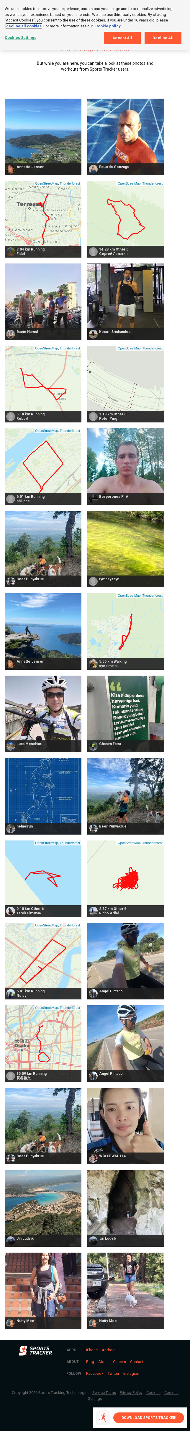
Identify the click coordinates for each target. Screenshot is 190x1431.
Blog (90, 1361)
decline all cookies (24, 26)
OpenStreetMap (46, 183)
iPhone (92, 1350)
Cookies (153, 1392)
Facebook (95, 1373)
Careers (119, 1361)
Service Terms (104, 1392)
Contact (136, 1361)
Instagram (131, 1373)
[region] (95, 25)
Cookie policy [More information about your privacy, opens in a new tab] (108, 26)
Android (109, 1350)
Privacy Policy (131, 1392)
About (103, 1361)
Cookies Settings (20, 37)
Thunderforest (70, 183)
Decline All (163, 38)
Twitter (113, 1373)
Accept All (122, 38)
